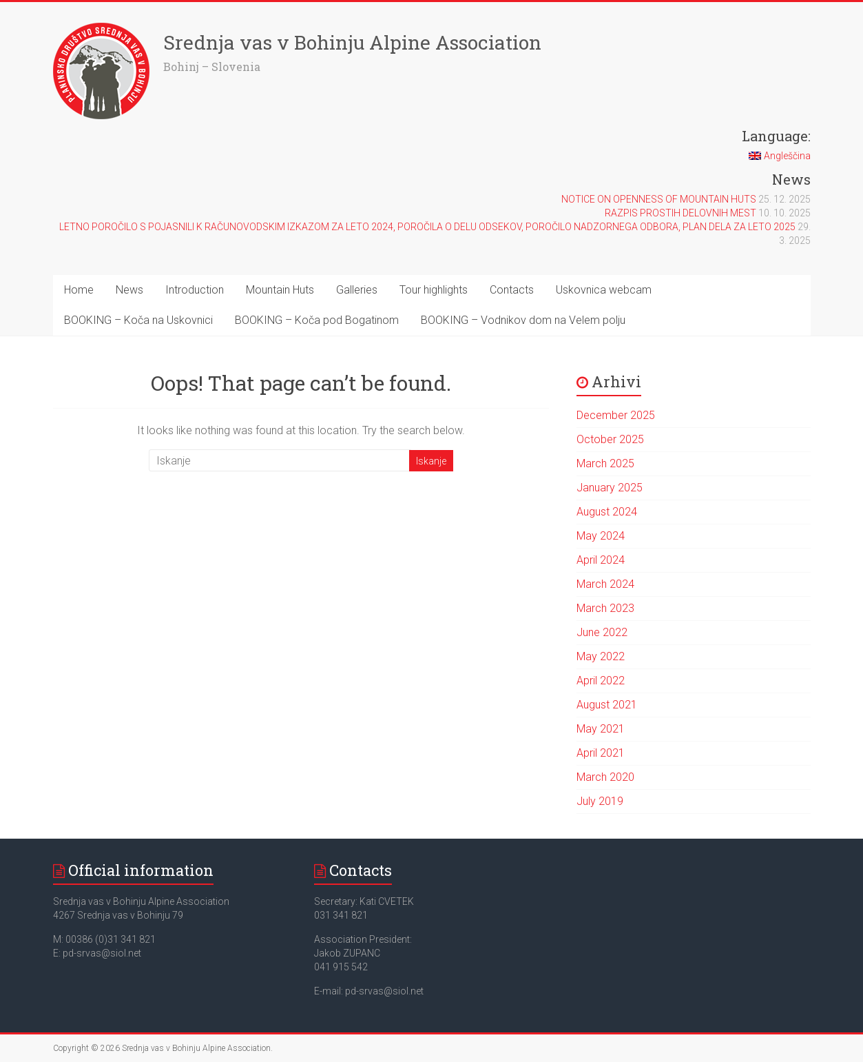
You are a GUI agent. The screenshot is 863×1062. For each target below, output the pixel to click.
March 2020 (605, 777)
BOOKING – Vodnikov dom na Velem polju (523, 320)
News (129, 289)
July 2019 (599, 801)
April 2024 (600, 559)
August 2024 (606, 511)
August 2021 (606, 704)
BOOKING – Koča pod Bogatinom (317, 320)
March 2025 (605, 463)
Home (79, 289)
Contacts (512, 289)
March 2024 (605, 584)
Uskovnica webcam (604, 289)
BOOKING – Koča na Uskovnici (138, 320)
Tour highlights (433, 289)
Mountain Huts (280, 289)
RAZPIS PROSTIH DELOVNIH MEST (680, 212)
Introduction (194, 289)
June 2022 (601, 632)
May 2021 (600, 728)
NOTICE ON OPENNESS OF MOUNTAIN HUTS (658, 199)
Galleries (356, 289)
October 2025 (610, 439)
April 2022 (600, 680)
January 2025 (609, 487)
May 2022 (600, 656)
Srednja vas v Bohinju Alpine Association (352, 42)
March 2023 (605, 608)
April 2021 (600, 752)
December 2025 (615, 415)
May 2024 (600, 535)
